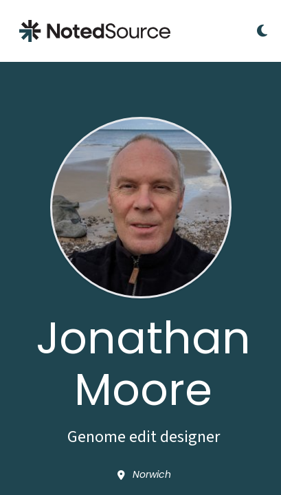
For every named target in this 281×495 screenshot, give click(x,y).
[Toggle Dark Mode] (262, 31)
